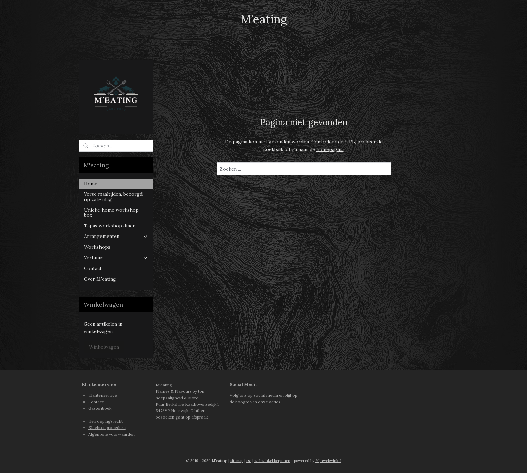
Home (90, 184)
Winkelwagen (104, 347)
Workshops (97, 247)
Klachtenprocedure (107, 427)
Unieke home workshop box (111, 212)
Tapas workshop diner (109, 226)
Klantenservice (102, 395)
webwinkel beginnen (272, 460)
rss (248, 460)
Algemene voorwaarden (111, 434)
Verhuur (116, 258)
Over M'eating (100, 279)
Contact (93, 268)
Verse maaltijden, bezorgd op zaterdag (113, 196)
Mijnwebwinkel (328, 460)
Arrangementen (116, 236)
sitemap (236, 460)
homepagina (329, 149)
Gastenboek (99, 408)
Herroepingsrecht (105, 421)
